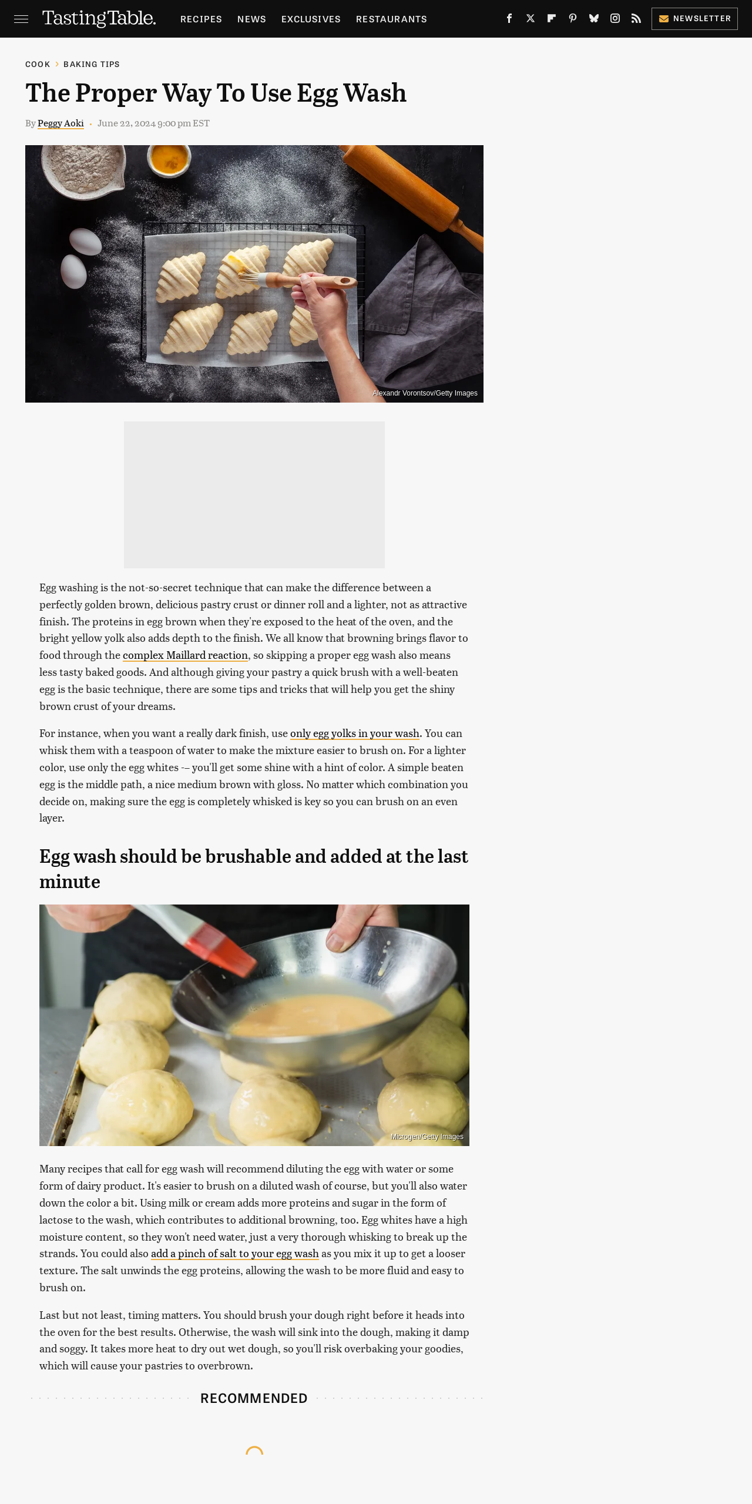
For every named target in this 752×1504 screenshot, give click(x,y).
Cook (38, 64)
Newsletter (694, 18)
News (251, 18)
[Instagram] (615, 20)
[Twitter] (530, 20)
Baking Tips (91, 64)
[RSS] (636, 20)
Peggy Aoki (61, 122)
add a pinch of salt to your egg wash (235, 1252)
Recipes (201, 18)
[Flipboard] (552, 20)
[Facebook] (509, 20)
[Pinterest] (573, 20)
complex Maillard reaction (185, 654)
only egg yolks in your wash (354, 732)
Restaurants (391, 18)
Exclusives (311, 18)
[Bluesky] (594, 20)
